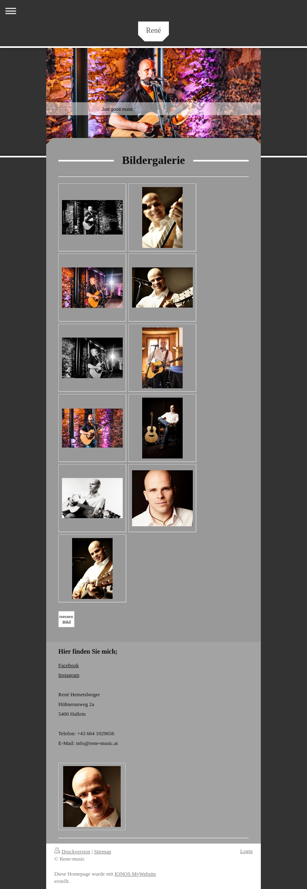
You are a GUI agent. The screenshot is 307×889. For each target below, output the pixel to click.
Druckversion (72, 851)
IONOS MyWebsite (135, 874)
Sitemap (102, 851)
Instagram (68, 675)
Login (246, 851)
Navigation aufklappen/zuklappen (153, 10)
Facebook (68, 665)
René (153, 30)
